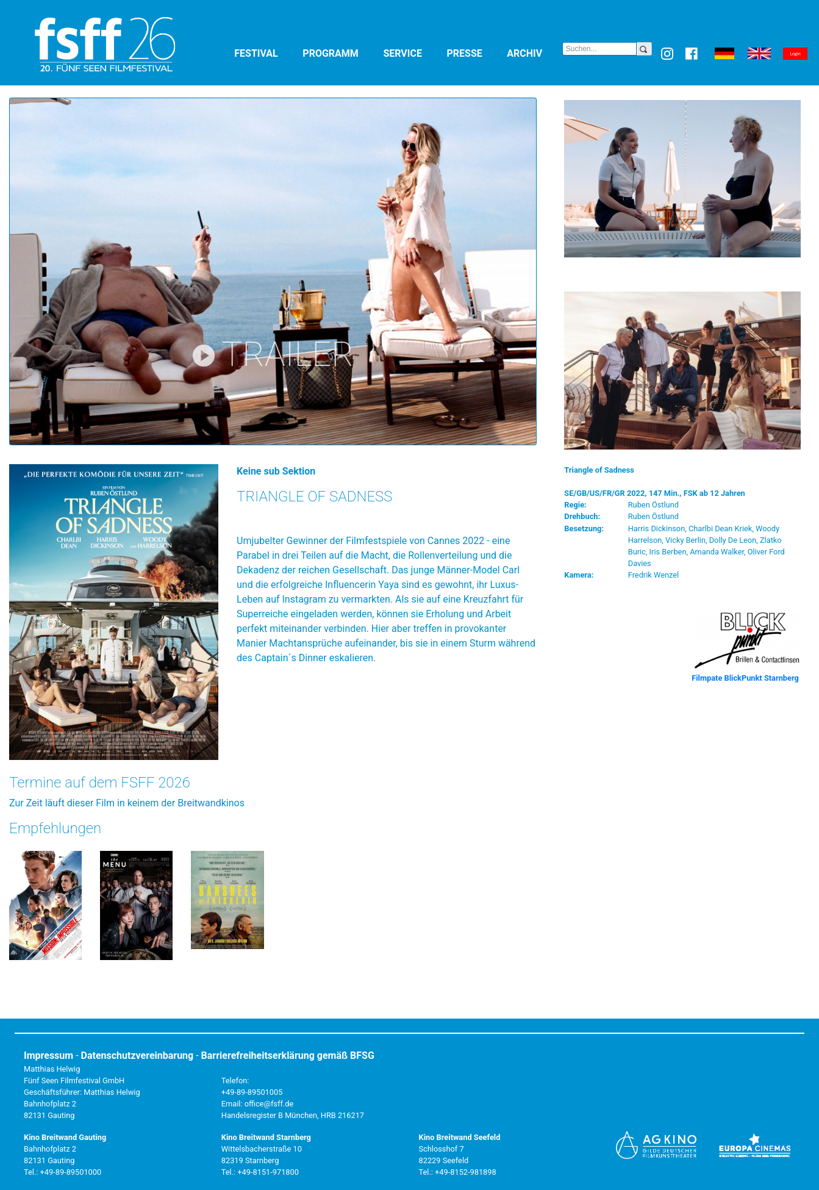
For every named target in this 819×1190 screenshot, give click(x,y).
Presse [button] (474, 52)
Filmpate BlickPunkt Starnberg (745, 678)
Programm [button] (340, 52)
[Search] (599, 49)
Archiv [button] (534, 52)
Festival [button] (266, 52)
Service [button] (412, 52)
